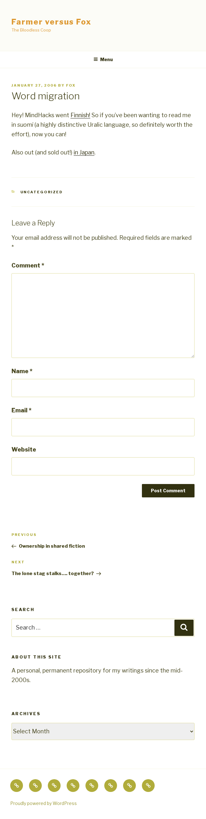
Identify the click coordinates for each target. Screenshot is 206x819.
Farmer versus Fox (51, 21)
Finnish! (80, 115)
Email (21, 410)
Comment (27, 265)
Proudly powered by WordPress (43, 803)
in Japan (84, 152)
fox (71, 85)
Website (23, 449)
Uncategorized (41, 192)
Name (22, 371)
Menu (103, 59)
